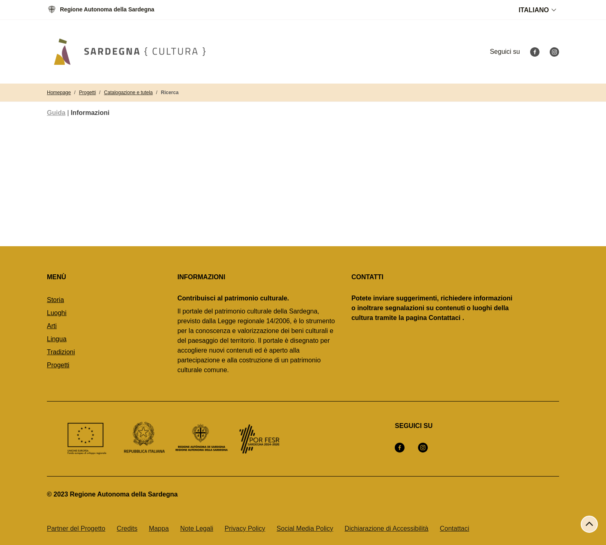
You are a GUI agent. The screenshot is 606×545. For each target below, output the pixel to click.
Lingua (56, 338)
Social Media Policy (304, 528)
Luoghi (56, 312)
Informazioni (90, 112)
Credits (127, 528)
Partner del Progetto (76, 528)
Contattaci (454, 528)
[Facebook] (535, 51)
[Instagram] (554, 51)
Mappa (159, 528)
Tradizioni (61, 352)
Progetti (87, 92)
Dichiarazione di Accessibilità (386, 528)
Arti (52, 325)
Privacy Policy (245, 528)
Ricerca (170, 92)
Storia (55, 299)
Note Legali (196, 528)
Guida (56, 112)
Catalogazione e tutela (128, 92)
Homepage (59, 92)
